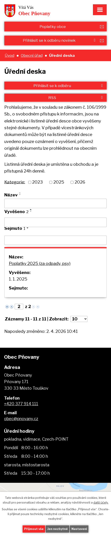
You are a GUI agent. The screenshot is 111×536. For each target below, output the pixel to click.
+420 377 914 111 (21, 403)
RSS (76, 97)
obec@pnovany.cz (21, 418)
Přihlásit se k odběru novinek (60, 40)
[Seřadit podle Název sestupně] (20, 195)
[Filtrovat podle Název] (55, 203)
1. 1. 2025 (18, 279)
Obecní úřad (32, 55)
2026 (80, 182)
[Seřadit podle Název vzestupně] (20, 193)
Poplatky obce (53, 26)
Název (11, 195)
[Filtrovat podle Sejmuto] (55, 240)
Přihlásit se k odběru (68, 85)
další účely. (101, 502)
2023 (37, 182)
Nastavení (79, 529)
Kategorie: (14, 181)
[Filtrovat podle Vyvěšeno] (55, 222)
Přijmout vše (34, 529)
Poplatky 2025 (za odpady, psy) (40, 263)
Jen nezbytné (57, 529)
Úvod (9, 55)
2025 (58, 182)
